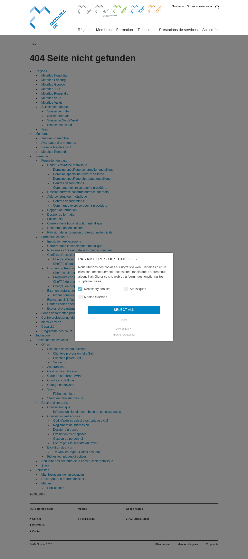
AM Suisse (83, 6)
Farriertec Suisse (153, 8)
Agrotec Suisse (117, 8)
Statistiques (135, 289)
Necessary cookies (94, 289)
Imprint (117, 334)
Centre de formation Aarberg (100, 10)
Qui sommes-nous (199, 6)
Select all (124, 309)
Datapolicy (129, 334)
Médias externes (92, 297)
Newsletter (178, 6)
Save (124, 320)
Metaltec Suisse (135, 8)
